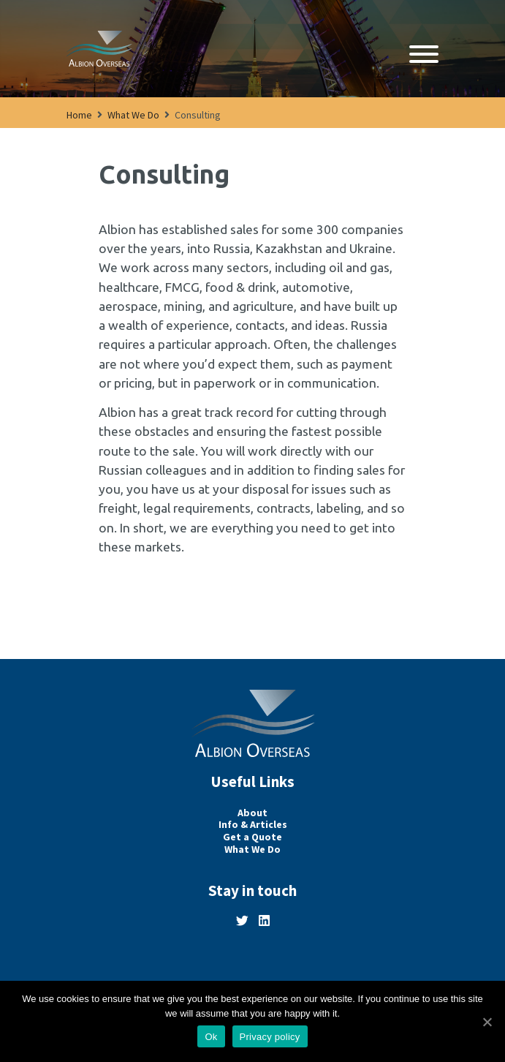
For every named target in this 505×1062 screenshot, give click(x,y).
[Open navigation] (424, 56)
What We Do (133, 114)
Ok (211, 1036)
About (252, 813)
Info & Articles (253, 824)
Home (79, 114)
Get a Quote (252, 837)
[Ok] (486, 1021)
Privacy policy (270, 1036)
